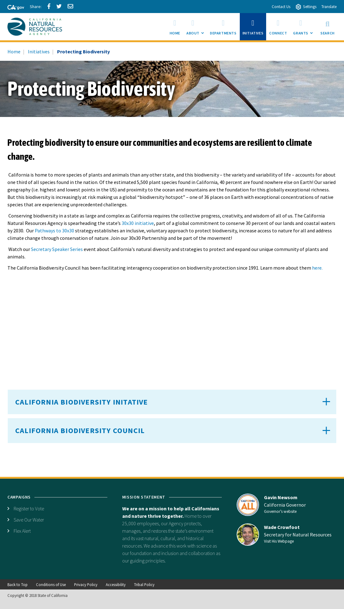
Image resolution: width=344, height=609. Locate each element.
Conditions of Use (51, 584)
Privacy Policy (85, 584)
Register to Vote (29, 508)
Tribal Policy (144, 584)
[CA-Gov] (13, 7)
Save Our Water (29, 520)
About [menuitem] (196, 28)
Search (327, 26)
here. (317, 268)
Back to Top (17, 584)
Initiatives (39, 51)
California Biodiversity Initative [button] (81, 402)
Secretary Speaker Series (57, 249)
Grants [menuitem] (304, 28)
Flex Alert (22, 531)
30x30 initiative (138, 223)
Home (13, 51)
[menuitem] (175, 26)
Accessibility (116, 584)
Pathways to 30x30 (54, 230)
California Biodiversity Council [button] (80, 430)
